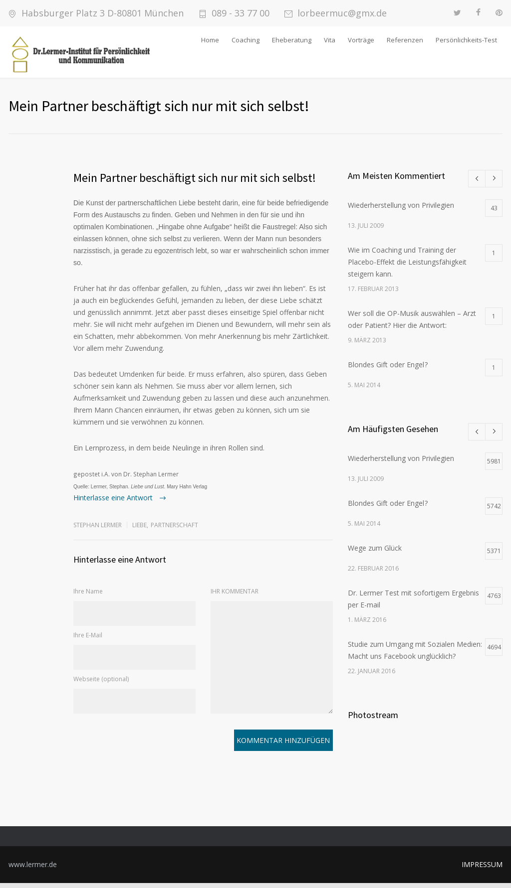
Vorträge (361, 39)
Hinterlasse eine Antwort (114, 502)
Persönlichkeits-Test (466, 39)
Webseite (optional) (101, 684)
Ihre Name (88, 596)
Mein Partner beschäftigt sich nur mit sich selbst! (194, 182)
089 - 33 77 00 (240, 13)
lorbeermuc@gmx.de (342, 13)
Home (210, 39)
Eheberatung (291, 39)
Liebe (139, 530)
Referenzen (405, 39)
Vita (329, 39)
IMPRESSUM (482, 869)
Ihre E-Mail (87, 640)
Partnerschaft (174, 530)
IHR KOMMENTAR (234, 596)
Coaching (245, 39)
